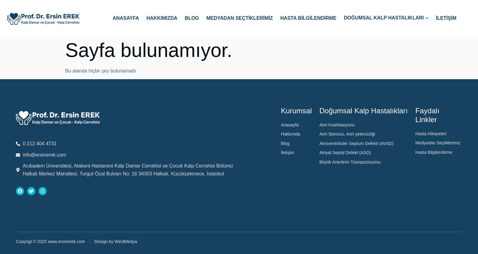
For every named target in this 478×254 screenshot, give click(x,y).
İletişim (446, 18)
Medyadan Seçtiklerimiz (239, 18)
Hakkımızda (162, 18)
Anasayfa (126, 18)
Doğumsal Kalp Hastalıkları (384, 17)
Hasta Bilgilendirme (308, 18)
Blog (192, 18)
